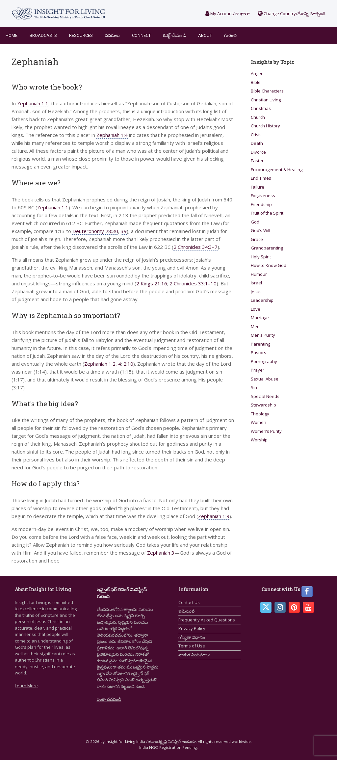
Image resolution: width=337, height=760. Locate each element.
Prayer (257, 370)
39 (124, 231)
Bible (256, 82)
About (205, 35)
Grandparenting (267, 248)
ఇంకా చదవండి (109, 699)
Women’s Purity (266, 431)
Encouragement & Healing (276, 169)
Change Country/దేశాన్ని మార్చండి (291, 13)
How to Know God (268, 265)
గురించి (230, 35)
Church (258, 117)
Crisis (256, 135)
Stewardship (263, 405)
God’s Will (260, 230)
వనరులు (112, 35)
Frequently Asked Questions (206, 620)
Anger (257, 73)
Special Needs (265, 396)
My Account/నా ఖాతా (227, 13)
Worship (259, 440)
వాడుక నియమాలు (194, 655)
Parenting (260, 344)
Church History (265, 126)
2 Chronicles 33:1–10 (193, 283)
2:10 (128, 363)
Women (258, 422)
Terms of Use (191, 646)
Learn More (26, 686)
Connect (141, 35)
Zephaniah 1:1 (32, 103)
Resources (81, 35)
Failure (257, 187)
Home (11, 35)
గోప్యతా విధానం (191, 637)
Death (257, 143)
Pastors (258, 352)
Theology (260, 414)
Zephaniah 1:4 (112, 135)
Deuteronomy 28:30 (95, 231)
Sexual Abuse (264, 379)
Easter (257, 161)
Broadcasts (43, 35)
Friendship (261, 204)
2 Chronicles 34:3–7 (195, 247)
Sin (254, 387)
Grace (257, 239)
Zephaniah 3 (160, 552)
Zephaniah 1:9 (213, 516)
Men (255, 326)
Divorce (258, 152)
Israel (256, 283)
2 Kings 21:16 (151, 283)
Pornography (264, 361)
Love (255, 309)
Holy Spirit (261, 257)
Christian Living (266, 100)
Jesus (256, 292)
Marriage (260, 318)
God (255, 222)
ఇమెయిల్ (186, 611)
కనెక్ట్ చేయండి (174, 35)
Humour (259, 274)
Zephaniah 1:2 (100, 363)
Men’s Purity (263, 335)
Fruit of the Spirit (267, 213)
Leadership (262, 300)
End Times (261, 178)
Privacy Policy (191, 628)
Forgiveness (263, 195)
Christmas (261, 108)
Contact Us (189, 602)
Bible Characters (267, 91)
